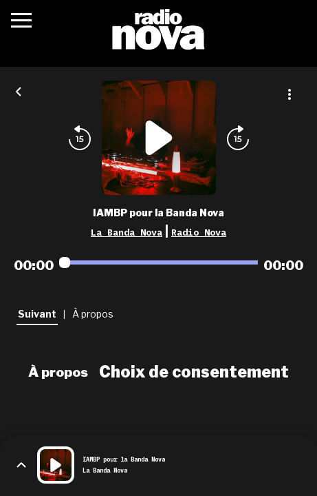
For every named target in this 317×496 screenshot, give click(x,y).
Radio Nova (198, 232)
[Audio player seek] (158, 262)
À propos (58, 372)
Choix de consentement (194, 372)
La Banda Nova (126, 232)
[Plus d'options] (289, 94)
